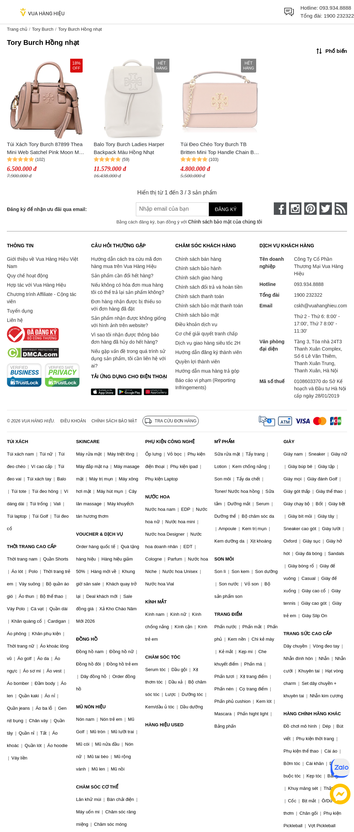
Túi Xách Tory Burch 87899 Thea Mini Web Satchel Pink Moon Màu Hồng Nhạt (46, 148)
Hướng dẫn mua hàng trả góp (207, 371)
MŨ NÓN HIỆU (91, 706)
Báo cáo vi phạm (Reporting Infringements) (205, 383)
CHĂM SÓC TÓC (162, 657)
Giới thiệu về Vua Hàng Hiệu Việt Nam (42, 262)
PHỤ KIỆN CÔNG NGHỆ (170, 441)
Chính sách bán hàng (198, 259)
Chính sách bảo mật (197, 315)
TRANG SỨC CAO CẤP (307, 633)
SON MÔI (224, 559)
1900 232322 (339, 16)
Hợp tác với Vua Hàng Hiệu (36, 285)
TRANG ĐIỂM (228, 614)
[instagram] (295, 208)
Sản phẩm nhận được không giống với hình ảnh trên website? (128, 321)
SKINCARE (88, 441)
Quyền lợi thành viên (197, 361)
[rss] (341, 208)
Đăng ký (225, 209)
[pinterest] (310, 208)
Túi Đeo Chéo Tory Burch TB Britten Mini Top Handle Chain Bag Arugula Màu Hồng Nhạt (220, 148)
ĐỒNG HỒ (86, 639)
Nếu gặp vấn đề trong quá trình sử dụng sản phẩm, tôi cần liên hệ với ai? (128, 358)
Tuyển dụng (20, 311)
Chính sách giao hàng (198, 277)
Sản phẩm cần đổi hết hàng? (122, 275)
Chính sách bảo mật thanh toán (209, 305)
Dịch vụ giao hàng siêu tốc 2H (207, 343)
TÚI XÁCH (17, 441)
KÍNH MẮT (156, 601)
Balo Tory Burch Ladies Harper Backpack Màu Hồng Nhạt (129, 148)
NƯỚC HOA (157, 496)
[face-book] (280, 208)
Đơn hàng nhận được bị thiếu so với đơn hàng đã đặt (126, 305)
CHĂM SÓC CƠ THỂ (97, 787)
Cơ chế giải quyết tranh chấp (206, 333)
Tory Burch (42, 29)
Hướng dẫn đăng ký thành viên (208, 352)
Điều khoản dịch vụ (196, 324)
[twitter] (325, 208)
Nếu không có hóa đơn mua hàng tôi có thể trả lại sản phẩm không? (127, 288)
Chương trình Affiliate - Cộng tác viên (41, 297)
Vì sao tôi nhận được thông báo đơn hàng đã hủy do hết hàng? (125, 338)
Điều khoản (73, 421)
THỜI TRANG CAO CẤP (31, 546)
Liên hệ (15, 320)
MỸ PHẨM (224, 441)
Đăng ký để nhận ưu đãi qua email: (47, 209)
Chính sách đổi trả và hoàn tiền (208, 287)
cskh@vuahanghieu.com (320, 305)
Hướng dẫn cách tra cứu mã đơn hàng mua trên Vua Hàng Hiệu (126, 262)
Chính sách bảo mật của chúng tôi (225, 221)
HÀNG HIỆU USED (164, 724)
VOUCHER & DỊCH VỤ (99, 534)
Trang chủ (17, 29)
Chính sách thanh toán (199, 296)
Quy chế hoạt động (27, 275)
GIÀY (289, 441)
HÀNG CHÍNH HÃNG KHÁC (312, 713)
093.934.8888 (335, 8)
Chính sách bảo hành (198, 268)
